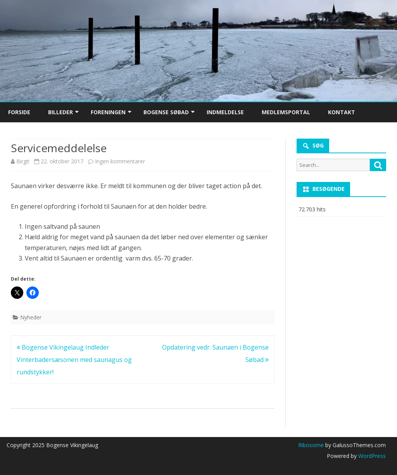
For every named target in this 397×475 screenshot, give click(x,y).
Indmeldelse (225, 112)
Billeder (60, 112)
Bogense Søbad (166, 112)
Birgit (22, 161)
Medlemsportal (286, 112)
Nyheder (30, 317)
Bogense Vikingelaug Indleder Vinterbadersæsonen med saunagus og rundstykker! (74, 359)
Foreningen (108, 112)
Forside (19, 112)
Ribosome (311, 445)
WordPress (371, 456)
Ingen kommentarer (120, 161)
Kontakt (341, 112)
